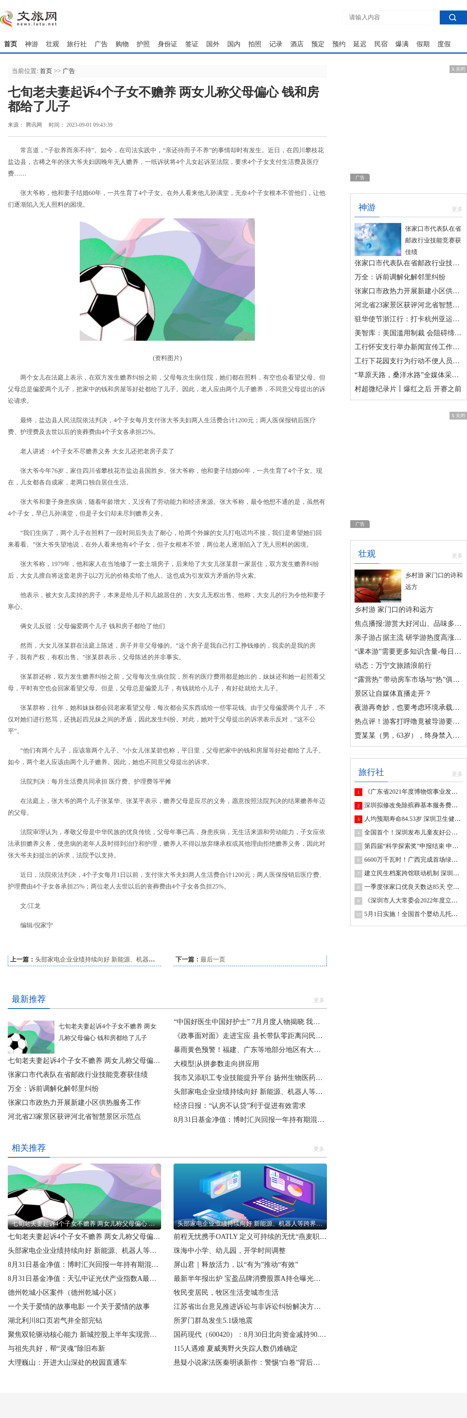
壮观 (52, 44)
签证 (191, 44)
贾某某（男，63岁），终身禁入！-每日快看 (409, 735)
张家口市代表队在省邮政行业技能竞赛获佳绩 (78, 1074)
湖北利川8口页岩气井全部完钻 (55, 1320)
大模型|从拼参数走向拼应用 (216, 1064)
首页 (10, 44)
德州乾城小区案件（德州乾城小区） (64, 1292)
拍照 (255, 44)
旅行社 (77, 44)
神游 (31, 44)
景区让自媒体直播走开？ (393, 693)
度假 (444, 44)
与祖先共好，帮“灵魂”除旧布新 (56, 1348)
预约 (339, 44)
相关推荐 (29, 1148)
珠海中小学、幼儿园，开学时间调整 (230, 1250)
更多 (319, 1000)
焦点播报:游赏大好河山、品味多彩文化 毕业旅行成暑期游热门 (409, 623)
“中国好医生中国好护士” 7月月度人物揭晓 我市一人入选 (250, 1022)
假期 (423, 44)
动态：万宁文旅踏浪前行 (393, 665)
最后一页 (212, 959)
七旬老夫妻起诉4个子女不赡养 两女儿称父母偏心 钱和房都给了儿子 (84, 1060)
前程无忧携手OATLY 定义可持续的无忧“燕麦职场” (250, 1236)
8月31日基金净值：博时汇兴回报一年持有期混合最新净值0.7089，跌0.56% (250, 1120)
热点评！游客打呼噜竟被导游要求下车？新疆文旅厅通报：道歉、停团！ (409, 721)
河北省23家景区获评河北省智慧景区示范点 (74, 1116)
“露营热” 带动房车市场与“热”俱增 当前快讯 (409, 679)
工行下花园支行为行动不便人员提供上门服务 (409, 361)
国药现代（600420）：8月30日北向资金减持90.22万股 (250, 1334)
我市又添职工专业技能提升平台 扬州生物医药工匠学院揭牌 (250, 1078)
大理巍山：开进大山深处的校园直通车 (67, 1362)
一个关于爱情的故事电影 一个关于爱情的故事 (79, 1306)
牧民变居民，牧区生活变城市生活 (226, 1292)
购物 (122, 44)
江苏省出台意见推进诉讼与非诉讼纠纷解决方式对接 (250, 1306)
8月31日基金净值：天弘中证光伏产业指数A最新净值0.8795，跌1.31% (84, 1278)
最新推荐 (29, 999)
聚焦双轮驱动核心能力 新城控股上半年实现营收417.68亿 (84, 1334)
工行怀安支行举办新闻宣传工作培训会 (409, 347)
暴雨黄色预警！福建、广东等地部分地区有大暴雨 (250, 1050)
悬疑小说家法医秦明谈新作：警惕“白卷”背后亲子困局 (250, 1362)
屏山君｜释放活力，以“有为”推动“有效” (236, 1264)
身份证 (167, 44)
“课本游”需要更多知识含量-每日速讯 (409, 651)
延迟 (360, 44)
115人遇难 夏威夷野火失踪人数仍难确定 (236, 1348)
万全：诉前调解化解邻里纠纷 (53, 1088)
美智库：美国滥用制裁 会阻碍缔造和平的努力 (409, 333)
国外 (212, 44)
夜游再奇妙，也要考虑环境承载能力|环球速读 (409, 707)
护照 (143, 44)
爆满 (402, 44)
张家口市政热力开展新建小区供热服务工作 (74, 1102)
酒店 (297, 44)
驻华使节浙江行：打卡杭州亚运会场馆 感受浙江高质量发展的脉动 (409, 319)
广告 (101, 44)
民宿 (381, 44)
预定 (318, 44)
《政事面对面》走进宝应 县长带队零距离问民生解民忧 (250, 1036)
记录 (276, 44)
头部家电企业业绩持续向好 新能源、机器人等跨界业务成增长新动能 (129, 959)
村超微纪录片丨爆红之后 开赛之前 (408, 389)
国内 (234, 44)
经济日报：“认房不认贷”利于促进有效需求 (240, 1106)
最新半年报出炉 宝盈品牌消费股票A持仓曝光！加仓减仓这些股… (250, 1278)
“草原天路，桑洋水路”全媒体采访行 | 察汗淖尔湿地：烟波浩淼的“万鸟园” (409, 375)
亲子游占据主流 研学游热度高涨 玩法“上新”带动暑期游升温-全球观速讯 (409, 637)
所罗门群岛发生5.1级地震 (213, 1320)
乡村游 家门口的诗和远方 (394, 609)
